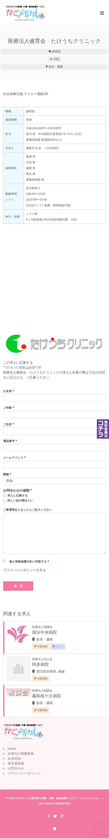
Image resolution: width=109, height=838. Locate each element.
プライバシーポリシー (24, 773)
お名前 (8, 391)
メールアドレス (14, 458)
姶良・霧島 (56, 66)
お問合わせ (16, 768)
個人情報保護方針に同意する (29, 561)
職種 (7, 474)
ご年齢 (8, 408)
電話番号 (10, 441)
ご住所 (8, 424)
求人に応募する (17, 495)
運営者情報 (16, 763)
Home (12, 748)
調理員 (56, 51)
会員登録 (14, 758)
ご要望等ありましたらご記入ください (27, 510)
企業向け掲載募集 (21, 753)
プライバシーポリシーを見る (24, 570)
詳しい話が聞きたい (20, 500)
